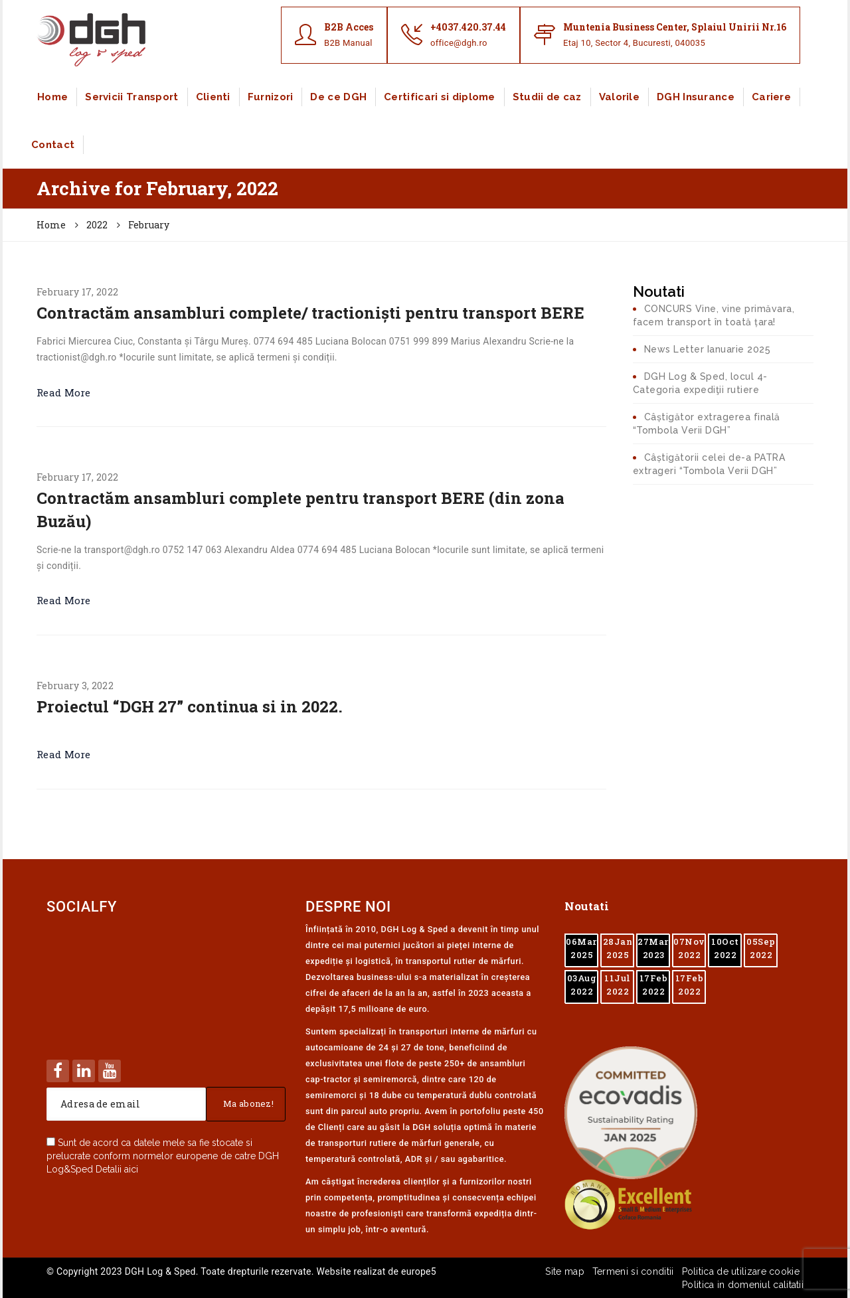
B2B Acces (348, 27)
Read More (64, 392)
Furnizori (271, 97)
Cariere (771, 97)
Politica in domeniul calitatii (743, 1284)
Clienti (213, 97)
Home (52, 97)
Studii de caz (547, 97)
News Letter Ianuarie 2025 (707, 349)
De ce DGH (338, 97)
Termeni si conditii (633, 1271)
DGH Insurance (695, 97)
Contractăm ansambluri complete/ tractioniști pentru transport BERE (310, 312)
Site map (564, 1271)
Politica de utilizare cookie (741, 1271)
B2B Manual (348, 43)
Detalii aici (117, 1169)
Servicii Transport (131, 97)
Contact (52, 145)
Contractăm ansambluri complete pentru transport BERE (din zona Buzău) (300, 509)
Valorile (619, 97)
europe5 (418, 1271)
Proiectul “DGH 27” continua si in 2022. (190, 706)
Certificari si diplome (439, 97)
